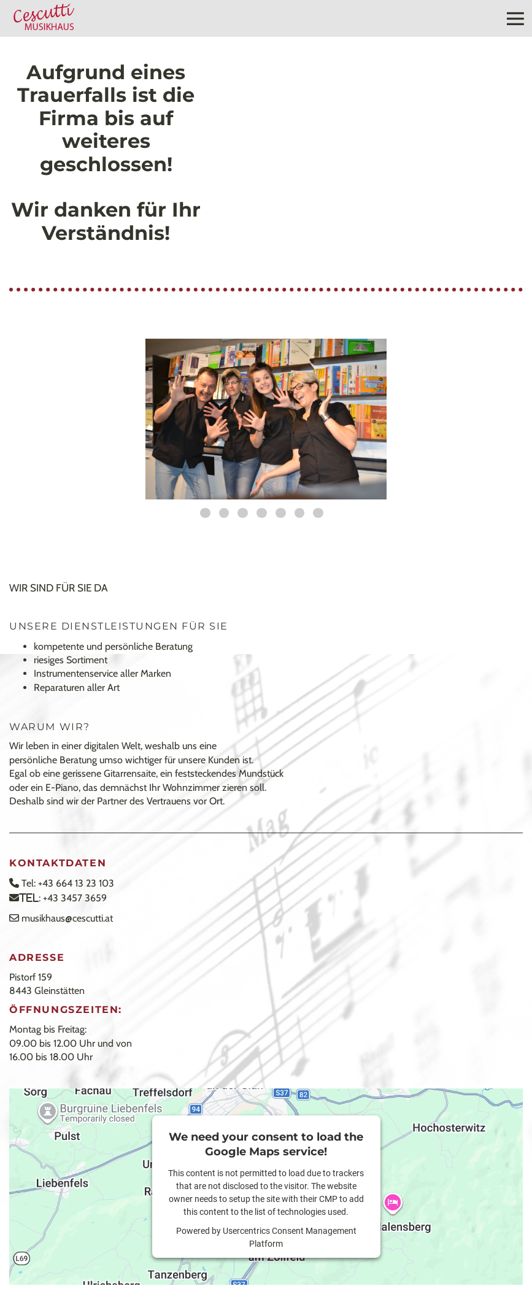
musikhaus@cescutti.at (67, 918)
